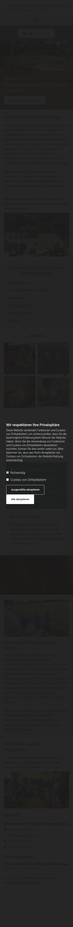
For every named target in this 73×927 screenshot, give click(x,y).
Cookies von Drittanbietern (26, 480)
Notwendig (15, 473)
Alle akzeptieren (20, 499)
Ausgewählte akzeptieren (25, 489)
